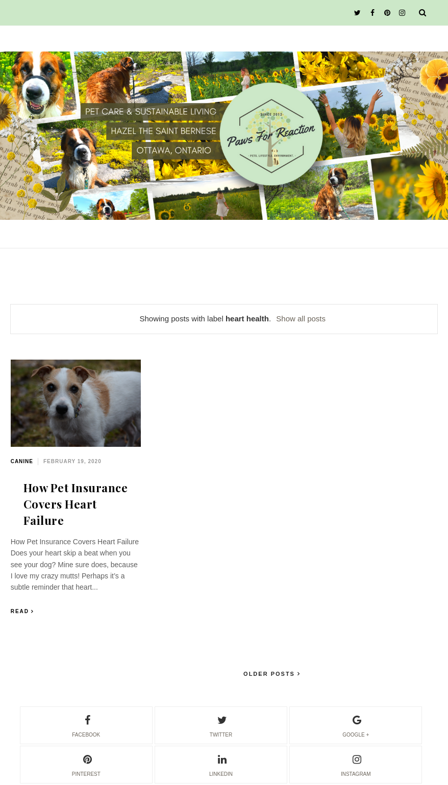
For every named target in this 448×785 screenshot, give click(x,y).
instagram (356, 764)
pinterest (86, 764)
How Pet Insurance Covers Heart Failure (75, 504)
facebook (86, 725)
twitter (221, 725)
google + (355, 725)
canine (22, 461)
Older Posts (270, 674)
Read (20, 611)
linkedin (221, 764)
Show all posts (301, 318)
